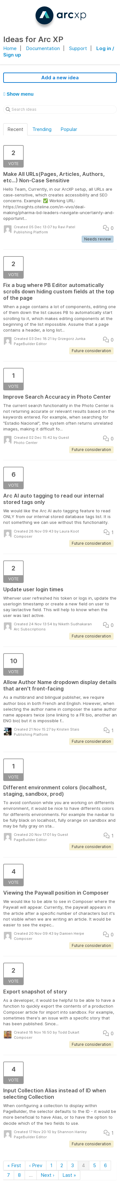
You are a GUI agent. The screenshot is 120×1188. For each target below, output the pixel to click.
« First (14, 1165)
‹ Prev (35, 1165)
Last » (69, 1175)
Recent (15, 129)
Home (10, 48)
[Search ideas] (60, 109)
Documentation (43, 48)
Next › (47, 1175)
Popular (68, 129)
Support (78, 48)
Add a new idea (60, 77)
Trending (42, 129)
